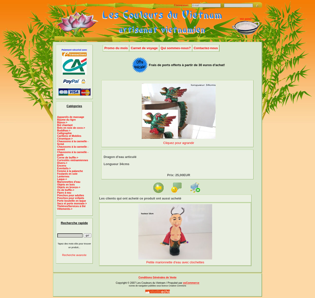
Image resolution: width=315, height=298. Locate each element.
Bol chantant (65, 125)
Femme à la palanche (70, 171)
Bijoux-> (62, 122)
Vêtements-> (64, 209)
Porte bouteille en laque (71, 200)
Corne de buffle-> (67, 157)
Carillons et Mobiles (69, 136)
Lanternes (63, 176)
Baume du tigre (66, 119)
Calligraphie (64, 133)
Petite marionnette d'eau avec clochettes (175, 262)
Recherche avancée (74, 255)
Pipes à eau (64, 192)
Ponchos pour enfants (70, 198)
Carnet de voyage (144, 48)
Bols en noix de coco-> (71, 128)
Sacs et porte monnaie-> (72, 203)
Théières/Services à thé (71, 206)
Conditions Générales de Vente (157, 277)
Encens (61, 165)
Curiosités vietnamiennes (72, 160)
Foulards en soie (67, 173)
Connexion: (182, 5)
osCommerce (191, 283)
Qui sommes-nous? (176, 48)
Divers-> (62, 163)
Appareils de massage (70, 117)
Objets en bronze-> (68, 187)
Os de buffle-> (65, 190)
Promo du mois (116, 48)
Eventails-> (64, 168)
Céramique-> (65, 138)
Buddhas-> (63, 130)
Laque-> (62, 179)
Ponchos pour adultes (70, 195)
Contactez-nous (206, 48)
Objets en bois (66, 184)
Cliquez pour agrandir (179, 141)
